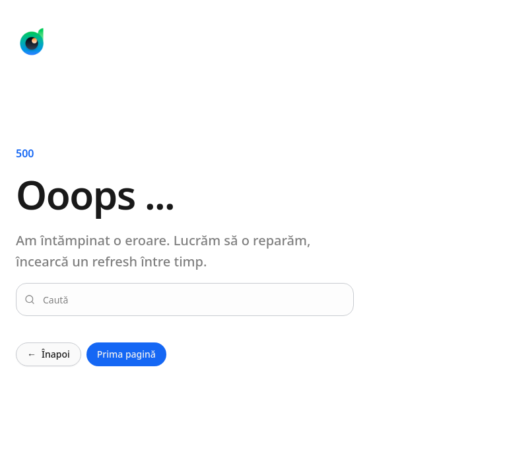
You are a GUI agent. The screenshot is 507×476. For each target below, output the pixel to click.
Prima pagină (126, 354)
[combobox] (192, 299)
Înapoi (48, 354)
